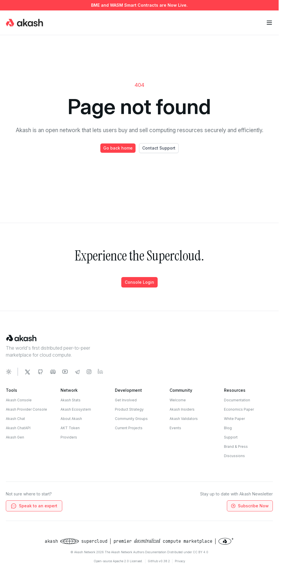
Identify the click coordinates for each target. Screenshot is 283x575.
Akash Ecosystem (75, 409)
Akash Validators (184, 418)
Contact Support (158, 147)
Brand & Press (236, 446)
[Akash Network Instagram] (89, 372)
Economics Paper (239, 409)
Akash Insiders (182, 409)
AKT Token (70, 428)
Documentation (237, 400)
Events (175, 428)
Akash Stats (70, 400)
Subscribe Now (249, 506)
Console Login (139, 282)
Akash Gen (15, 437)
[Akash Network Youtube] (65, 372)
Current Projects (129, 428)
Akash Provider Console (26, 409)
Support (231, 437)
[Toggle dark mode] (9, 372)
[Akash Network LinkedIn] (100, 372)
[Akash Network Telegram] (77, 372)
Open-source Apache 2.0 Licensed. (118, 561)
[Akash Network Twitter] (27, 372)
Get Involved (126, 400)
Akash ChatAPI (18, 428)
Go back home (118, 147)
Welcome (178, 400)
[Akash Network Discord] (52, 372)
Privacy (180, 561)
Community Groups (131, 418)
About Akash (71, 418)
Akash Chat (15, 418)
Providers (68, 437)
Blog (228, 428)
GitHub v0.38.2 (159, 561)
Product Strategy (129, 409)
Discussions (234, 456)
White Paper (234, 418)
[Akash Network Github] (40, 372)
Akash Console (19, 400)
